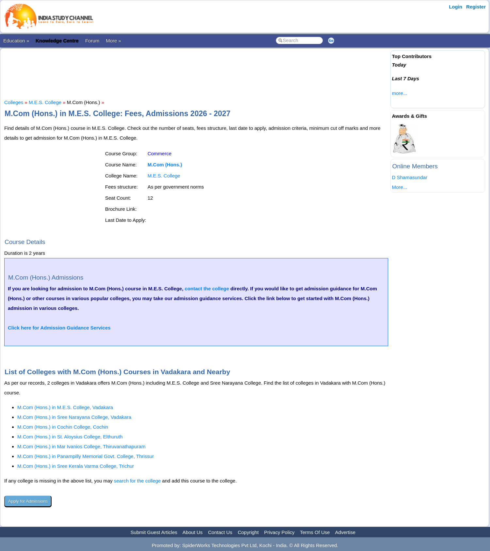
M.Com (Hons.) (165, 164)
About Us (192, 532)
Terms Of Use (315, 532)
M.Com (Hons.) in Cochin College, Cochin (62, 427)
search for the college (137, 480)
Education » (16, 40)
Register (476, 6)
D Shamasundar (409, 177)
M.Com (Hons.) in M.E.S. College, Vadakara (65, 407)
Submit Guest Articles (154, 532)
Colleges (13, 102)
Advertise (345, 532)
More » (113, 40)
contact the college (207, 288)
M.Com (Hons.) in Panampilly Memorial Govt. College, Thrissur (85, 456)
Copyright (248, 532)
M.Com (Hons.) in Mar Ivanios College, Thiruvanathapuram (81, 446)
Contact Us (220, 532)
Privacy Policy (279, 532)
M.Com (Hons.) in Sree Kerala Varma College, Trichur (75, 466)
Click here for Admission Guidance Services (59, 327)
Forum (92, 40)
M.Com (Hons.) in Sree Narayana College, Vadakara (74, 417)
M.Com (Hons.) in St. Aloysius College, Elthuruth (70, 436)
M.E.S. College (45, 102)
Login (455, 6)
